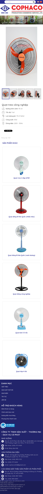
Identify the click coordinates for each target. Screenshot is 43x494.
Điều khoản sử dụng (8, 409)
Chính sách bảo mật (8, 412)
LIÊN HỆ (4, 400)
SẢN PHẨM (5, 393)
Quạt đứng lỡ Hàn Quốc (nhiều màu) (21, 217)
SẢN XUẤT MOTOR (7, 390)
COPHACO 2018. (19, 481)
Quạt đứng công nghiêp (21, 294)
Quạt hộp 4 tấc (21, 371)
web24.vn (10, 483)
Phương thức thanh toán (9, 419)
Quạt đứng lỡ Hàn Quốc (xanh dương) (21, 255)
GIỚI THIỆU (5, 387)
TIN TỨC (4, 396)
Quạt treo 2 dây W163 (22, 178)
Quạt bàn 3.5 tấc (21, 333)
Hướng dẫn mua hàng (8, 415)
